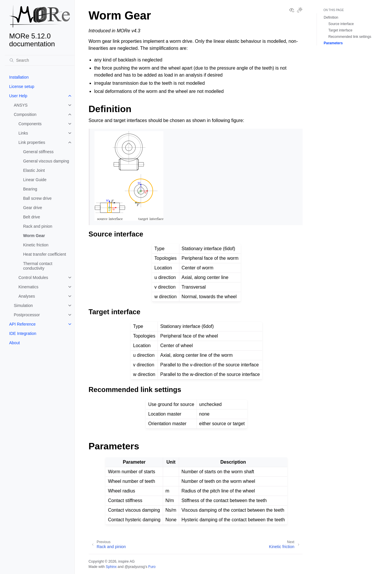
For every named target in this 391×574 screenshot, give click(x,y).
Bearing (30, 189)
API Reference (22, 324)
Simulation (23, 305)
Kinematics (28, 287)
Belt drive (31, 217)
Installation (19, 77)
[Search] (39, 60)
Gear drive (32, 207)
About (14, 342)
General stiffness (38, 151)
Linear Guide (35, 179)
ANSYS (21, 105)
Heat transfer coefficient (44, 254)
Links (23, 133)
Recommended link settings (349, 37)
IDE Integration (22, 333)
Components (30, 123)
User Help (18, 95)
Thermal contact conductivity (37, 266)
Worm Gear (34, 235)
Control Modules (33, 277)
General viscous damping (46, 161)
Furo (152, 567)
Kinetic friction (36, 245)
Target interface (340, 30)
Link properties (32, 142)
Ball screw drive (37, 198)
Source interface (341, 24)
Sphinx (111, 567)
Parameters (333, 43)
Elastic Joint (34, 170)
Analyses (27, 296)
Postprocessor (27, 314)
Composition (25, 114)
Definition (331, 17)
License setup (21, 86)
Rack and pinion (37, 226)
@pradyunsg (134, 567)
